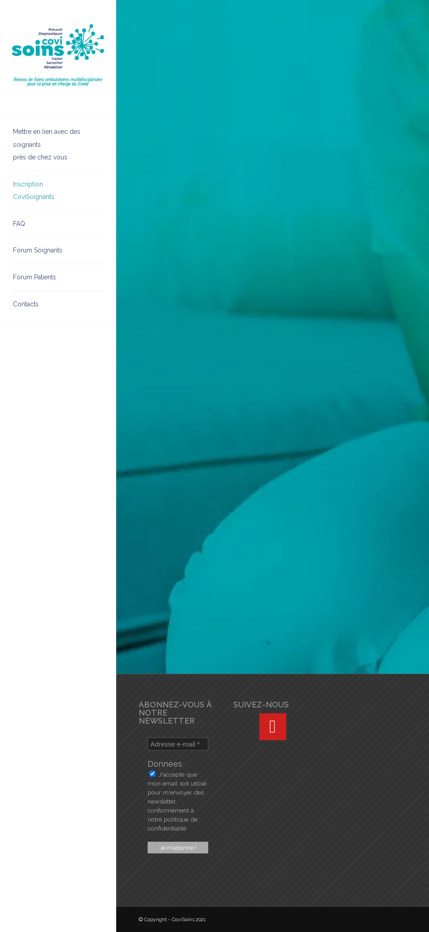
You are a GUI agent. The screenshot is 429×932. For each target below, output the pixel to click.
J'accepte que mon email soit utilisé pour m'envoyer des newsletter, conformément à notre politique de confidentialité (177, 801)
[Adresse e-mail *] (178, 744)
